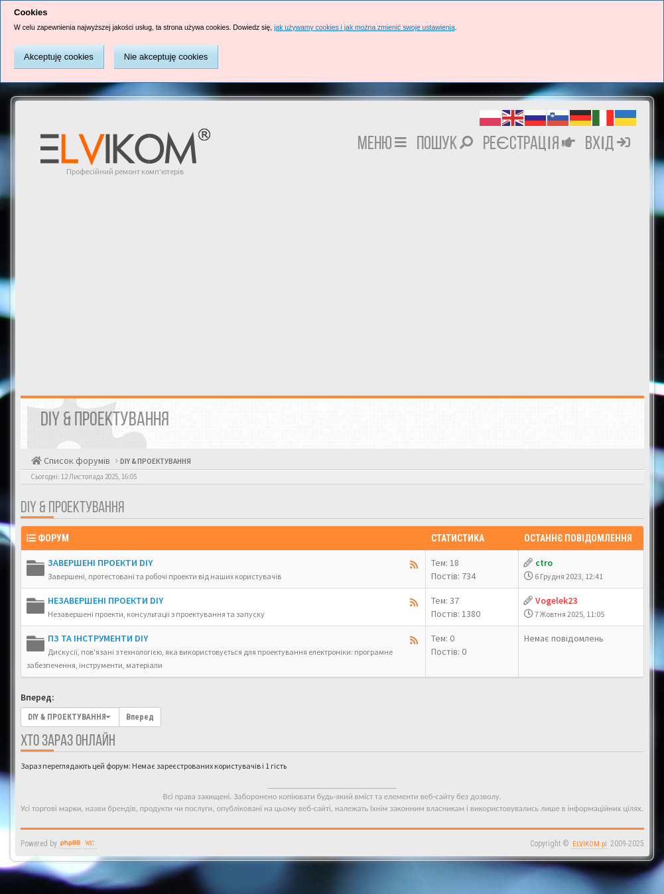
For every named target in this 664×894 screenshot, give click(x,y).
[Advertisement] (332, 276)
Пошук (445, 144)
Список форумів (76, 461)
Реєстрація (529, 144)
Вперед (140, 717)
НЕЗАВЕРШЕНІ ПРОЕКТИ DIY (105, 600)
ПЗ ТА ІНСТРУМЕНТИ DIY (98, 638)
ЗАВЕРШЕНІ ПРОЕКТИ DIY (100, 563)
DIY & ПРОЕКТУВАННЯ (155, 461)
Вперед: (37, 697)
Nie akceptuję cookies (166, 57)
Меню (382, 144)
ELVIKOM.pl (589, 844)
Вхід (608, 144)
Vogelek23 (556, 600)
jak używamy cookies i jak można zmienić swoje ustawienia (364, 27)
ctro (544, 563)
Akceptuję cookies (59, 57)
